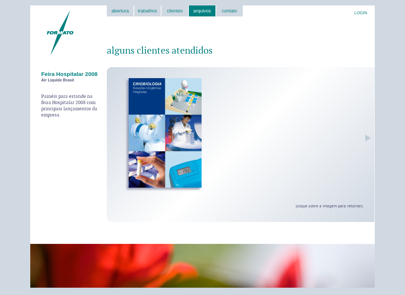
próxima (366, 138)
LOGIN (360, 13)
